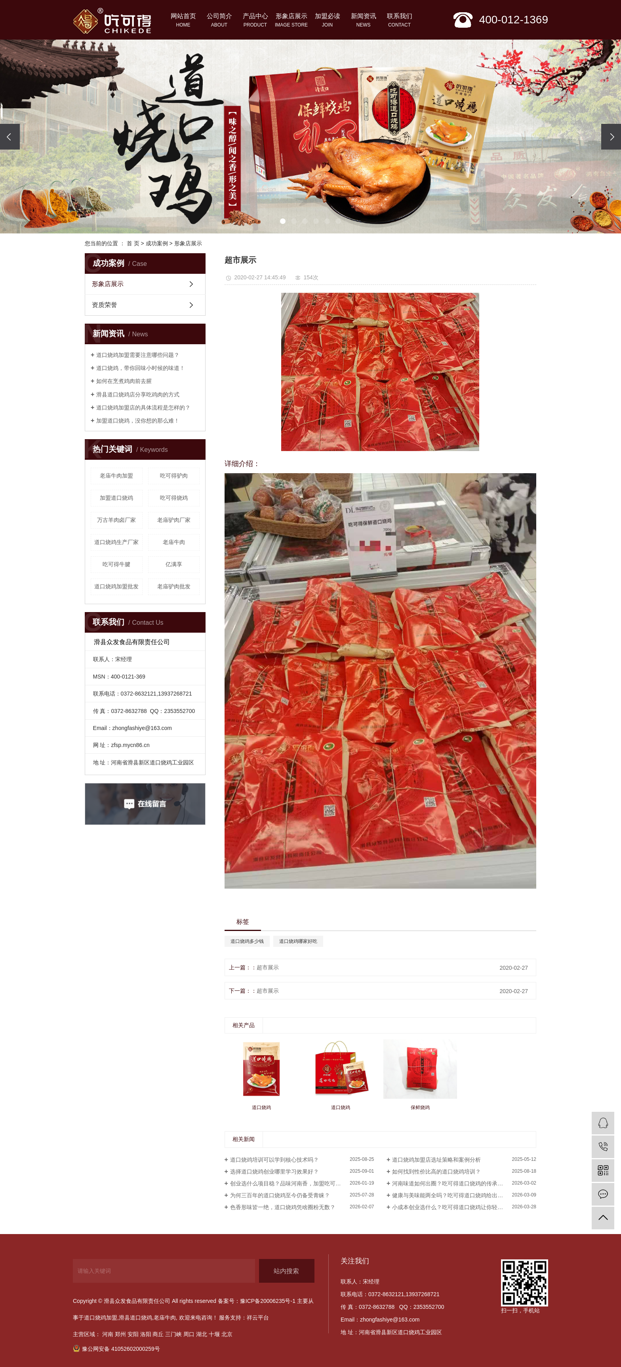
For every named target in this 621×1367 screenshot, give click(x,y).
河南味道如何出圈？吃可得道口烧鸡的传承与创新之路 (458, 1183)
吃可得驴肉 (174, 475)
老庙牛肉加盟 (116, 475)
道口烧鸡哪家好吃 (298, 941)
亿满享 (174, 564)
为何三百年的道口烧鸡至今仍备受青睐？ (280, 1195)
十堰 (214, 1334)
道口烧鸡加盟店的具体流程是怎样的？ (143, 407)
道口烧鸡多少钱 (247, 941)
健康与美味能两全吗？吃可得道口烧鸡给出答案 (450, 1195)
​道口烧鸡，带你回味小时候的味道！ (140, 368)
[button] (283, 221)
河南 (107, 1334)
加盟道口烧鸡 (116, 498)
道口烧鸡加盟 (100, 1317)
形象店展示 (291, 21)
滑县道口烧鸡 (135, 1317)
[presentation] (10, 137)
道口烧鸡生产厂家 (116, 542)
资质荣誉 (104, 304)
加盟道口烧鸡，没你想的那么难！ (137, 420)
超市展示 (268, 967)
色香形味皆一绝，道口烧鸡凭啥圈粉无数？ (282, 1207)
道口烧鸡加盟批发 (116, 586)
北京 (226, 1334)
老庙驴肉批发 (173, 586)
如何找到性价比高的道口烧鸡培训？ (436, 1171)
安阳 (133, 1334)
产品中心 (255, 21)
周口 (188, 1334)
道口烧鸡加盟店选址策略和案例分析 (436, 1160)
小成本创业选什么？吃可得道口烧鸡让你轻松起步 (453, 1207)
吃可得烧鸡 (174, 498)
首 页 (133, 243)
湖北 (201, 1334)
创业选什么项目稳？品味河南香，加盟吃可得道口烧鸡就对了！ (302, 1183)
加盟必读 (327, 21)
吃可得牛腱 (116, 564)
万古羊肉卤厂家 (116, 520)
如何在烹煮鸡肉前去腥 (124, 381)
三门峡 (173, 1334)
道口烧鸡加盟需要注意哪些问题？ (137, 355)
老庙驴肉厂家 (173, 520)
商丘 (158, 1334)
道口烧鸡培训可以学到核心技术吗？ (274, 1160)
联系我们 (399, 21)
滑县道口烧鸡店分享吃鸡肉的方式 (137, 394)
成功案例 (157, 243)
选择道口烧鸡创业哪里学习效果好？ (274, 1171)
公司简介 (219, 21)
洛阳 (145, 1334)
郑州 (120, 1334)
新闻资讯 (363, 21)
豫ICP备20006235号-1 (267, 1301)
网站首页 (183, 21)
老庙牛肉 (174, 542)
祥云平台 (258, 1317)
